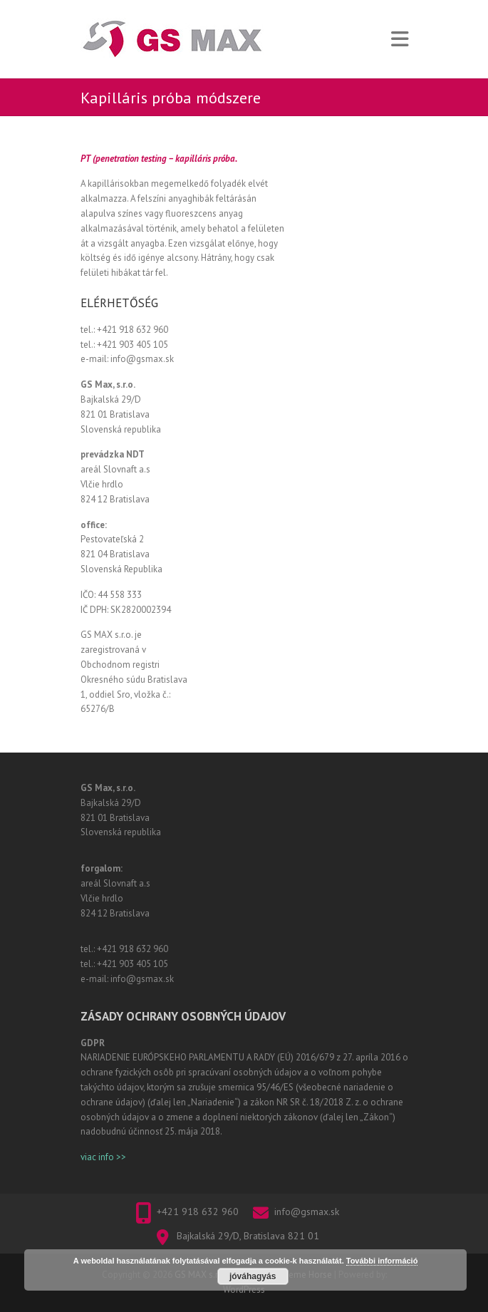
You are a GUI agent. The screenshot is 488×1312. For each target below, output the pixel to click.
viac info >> (103, 1157)
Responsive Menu (399, 39)
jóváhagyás (252, 1276)
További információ (382, 1260)
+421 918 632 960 (198, 1211)
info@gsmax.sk (306, 1211)
